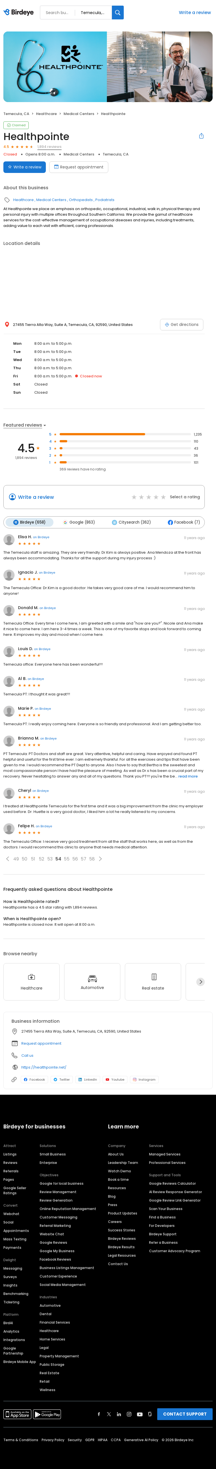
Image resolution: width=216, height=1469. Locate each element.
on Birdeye (41, 536)
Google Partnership (13, 1350)
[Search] (118, 12)
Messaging (12, 1267)
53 (50, 858)
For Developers (162, 1225)
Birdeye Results (121, 1246)
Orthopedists (81, 199)
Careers (115, 1221)
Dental (45, 1313)
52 (41, 858)
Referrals (11, 1170)
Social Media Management (63, 1284)
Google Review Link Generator (175, 1199)
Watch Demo (119, 1170)
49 (16, 858)
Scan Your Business (166, 1208)
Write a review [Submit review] (24, 167)
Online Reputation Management (68, 1208)
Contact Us (118, 1263)
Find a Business (162, 1216)
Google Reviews (53, 1242)
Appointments (16, 1230)
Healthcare (46, 113)
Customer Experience (58, 1275)
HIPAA (102, 1439)
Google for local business (62, 1182)
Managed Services (165, 1153)
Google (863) (78, 522)
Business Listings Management (67, 1267)
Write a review (195, 12)
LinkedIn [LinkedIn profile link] (87, 1079)
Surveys (10, 1276)
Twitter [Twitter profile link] (62, 1079)
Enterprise (48, 1162)
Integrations (14, 1339)
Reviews (10, 1162)
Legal (44, 1347)
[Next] (200, 981)
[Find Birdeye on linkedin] (119, 1414)
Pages (8, 1179)
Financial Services (55, 1321)
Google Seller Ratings (14, 1190)
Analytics (11, 1330)
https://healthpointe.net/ (43, 1066)
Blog (112, 1195)
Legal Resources (122, 1254)
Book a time (118, 1179)
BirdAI (8, 1322)
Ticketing (11, 1301)
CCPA (116, 1439)
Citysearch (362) (129, 522)
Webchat (11, 1213)
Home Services (52, 1338)
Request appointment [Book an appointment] (79, 167)
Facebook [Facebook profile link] (34, 1079)
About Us (116, 1153)
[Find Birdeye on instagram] (129, 1414)
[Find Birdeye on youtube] (140, 1414)
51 (33, 858)
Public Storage (52, 1364)
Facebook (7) (181, 522)
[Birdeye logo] (19, 13)
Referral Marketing (55, 1225)
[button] (8, 858)
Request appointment (41, 1043)
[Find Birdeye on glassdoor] (150, 1414)
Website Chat (52, 1233)
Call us (27, 1055)
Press (112, 1204)
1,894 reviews (49, 146)
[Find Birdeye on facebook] (99, 1414)
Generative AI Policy (141, 1439)
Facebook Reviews (55, 1258)
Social (8, 1221)
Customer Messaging (58, 1216)
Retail (45, 1380)
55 (66, 858)
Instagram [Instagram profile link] (144, 1079)
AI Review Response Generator (175, 1191)
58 (92, 858)
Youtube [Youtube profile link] (115, 1079)
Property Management (59, 1355)
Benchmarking (15, 1293)
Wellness (47, 1389)
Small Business (53, 1153)
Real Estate (49, 1372)
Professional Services (167, 1162)
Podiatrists (104, 199)
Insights (10, 1284)
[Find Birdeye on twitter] (109, 1414)
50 (24, 858)
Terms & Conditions (20, 1439)
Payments (12, 1247)
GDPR (89, 1439)
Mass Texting (14, 1238)
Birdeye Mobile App (19, 1361)
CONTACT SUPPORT (185, 1413)
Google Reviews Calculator (172, 1182)
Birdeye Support (163, 1233)
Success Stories (121, 1229)
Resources (117, 1187)
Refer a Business (163, 1242)
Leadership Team (123, 1162)
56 (75, 858)
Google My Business (57, 1250)
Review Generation (56, 1199)
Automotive (50, 1305)
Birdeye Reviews (122, 1238)
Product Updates (122, 1212)
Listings (10, 1153)
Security (75, 1439)
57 (83, 858)
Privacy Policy (53, 1439)
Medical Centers (79, 113)
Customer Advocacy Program (174, 1250)
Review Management (58, 1191)
